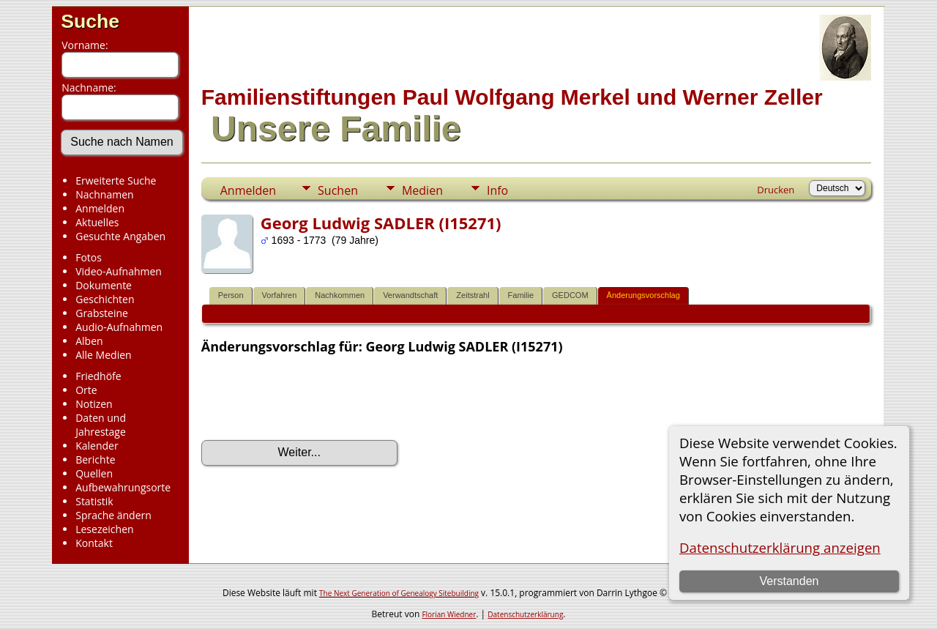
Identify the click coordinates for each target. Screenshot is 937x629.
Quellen (94, 473)
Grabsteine (101, 313)
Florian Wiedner (449, 614)
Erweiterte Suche (115, 180)
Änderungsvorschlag (643, 295)
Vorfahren (279, 295)
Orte (86, 390)
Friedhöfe (98, 376)
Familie (521, 295)
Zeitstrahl (472, 295)
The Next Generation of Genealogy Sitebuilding (399, 593)
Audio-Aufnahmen (119, 327)
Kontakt (94, 543)
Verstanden (788, 581)
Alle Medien (103, 355)
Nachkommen (340, 295)
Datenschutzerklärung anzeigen (780, 547)
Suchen (338, 190)
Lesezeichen (104, 529)
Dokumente (103, 285)
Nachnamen (104, 194)
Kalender (96, 446)
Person (231, 295)
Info (497, 190)
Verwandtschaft (410, 295)
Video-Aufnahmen (118, 271)
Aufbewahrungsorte (123, 487)
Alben (88, 341)
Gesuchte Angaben (120, 236)
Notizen (94, 404)
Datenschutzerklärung (525, 614)
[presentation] (312, 397)
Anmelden (99, 208)
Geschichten (104, 299)
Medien (422, 190)
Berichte (95, 459)
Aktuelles (97, 222)
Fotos (88, 257)
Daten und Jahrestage (100, 425)
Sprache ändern (113, 515)
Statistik (94, 501)
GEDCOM (570, 295)
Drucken (775, 189)
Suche (90, 21)
